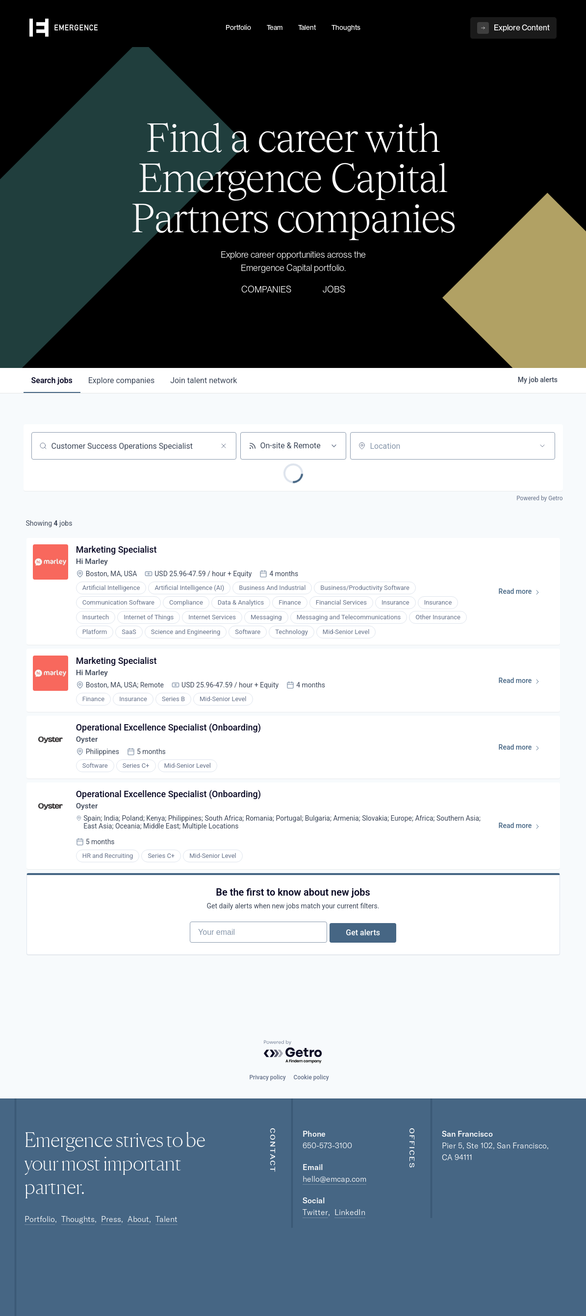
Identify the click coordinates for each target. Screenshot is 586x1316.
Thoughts (78, 1219)
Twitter (315, 1212)
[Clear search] (223, 446)
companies (121, 380)
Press (111, 1219)
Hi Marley (94, 563)
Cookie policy (311, 1077)
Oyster (89, 747)
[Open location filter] (542, 446)
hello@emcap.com (334, 1179)
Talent (166, 1219)
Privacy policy (267, 1077)
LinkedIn (349, 1212)
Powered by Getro (539, 498)
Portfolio (40, 1219)
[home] (121, 39)
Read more (522, 596)
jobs (52, 380)
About (138, 1219)
